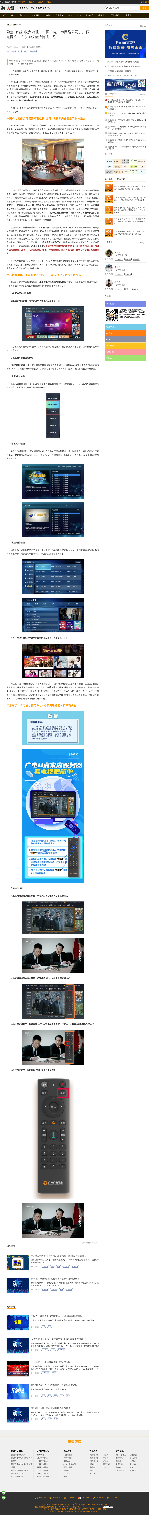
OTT (70, 15)
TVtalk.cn (66, 1473)
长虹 (55, 1396)
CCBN (53, 1350)
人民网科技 (94, 1461)
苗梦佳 (118, 252)
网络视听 (128, 259)
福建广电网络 (42, 1473)
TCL (61, 1396)
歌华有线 (40, 1455)
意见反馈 (98, 1498)
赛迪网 (105, 1458)
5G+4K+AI (119, 259)
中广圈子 (83, 1498)
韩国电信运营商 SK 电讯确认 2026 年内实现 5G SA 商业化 (126, 108)
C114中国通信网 (69, 1464)
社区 (49, 2)
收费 (14, 51)
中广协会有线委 (17, 1477)
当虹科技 (119, 1467)
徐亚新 (118, 282)
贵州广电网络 (42, 1461)
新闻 (15, 25)
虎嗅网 (105, 1461)
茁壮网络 (119, 1461)
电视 (8, 51)
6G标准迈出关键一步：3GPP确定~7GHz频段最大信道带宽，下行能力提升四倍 (126, 101)
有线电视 (66, 1266)
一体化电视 (45, 1373)
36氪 (105, 1467)
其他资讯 (90, 15)
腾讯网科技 (94, 1458)
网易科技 (93, 1467)
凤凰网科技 (94, 1455)
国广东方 (45, 1350)
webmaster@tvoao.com (89, 1507)
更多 (143, 26)
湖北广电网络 (42, 1458)
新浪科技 (93, 1464)
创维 (43, 1396)
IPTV (79, 15)
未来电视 (119, 1458)
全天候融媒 (114, 15)
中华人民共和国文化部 (20, 1470)
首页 (4, 15)
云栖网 (66, 1470)
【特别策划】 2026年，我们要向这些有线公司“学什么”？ (126, 114)
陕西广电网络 (42, 1467)
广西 (26, 51)
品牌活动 (24, 15)
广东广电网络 (42, 1470)
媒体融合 (136, 259)
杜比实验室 (120, 1470)
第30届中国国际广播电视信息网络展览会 (123, 66)
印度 (49, 1419)
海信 (49, 1396)
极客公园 (93, 1473)
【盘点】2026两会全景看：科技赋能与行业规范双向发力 (126, 148)
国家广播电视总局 (18, 1455)
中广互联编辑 (120, 270)
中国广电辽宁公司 (44, 1477)
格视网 (31, 2)
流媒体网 (66, 1461)
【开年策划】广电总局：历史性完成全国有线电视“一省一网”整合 (126, 128)
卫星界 (40, 2)
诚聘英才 (54, 1498)
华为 (133, 1467)
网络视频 (59, 15)
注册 (147, 2)
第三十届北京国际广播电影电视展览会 (122, 75)
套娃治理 (34, 51)
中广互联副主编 (121, 255)
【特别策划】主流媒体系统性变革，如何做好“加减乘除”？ (126, 121)
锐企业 (101, 15)
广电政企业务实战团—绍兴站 (119, 71)
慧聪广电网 (67, 1467)
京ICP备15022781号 (99, 1505)
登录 (142, 2)
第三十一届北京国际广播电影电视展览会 (123, 62)
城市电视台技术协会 (19, 1473)
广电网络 (36, 15)
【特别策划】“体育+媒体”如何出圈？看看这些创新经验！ (126, 141)
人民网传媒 (67, 1455)
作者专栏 (128, 15)
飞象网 (105, 1455)
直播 (52, 1266)
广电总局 (45, 1266)
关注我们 (112, 1498)
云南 (20, 51)
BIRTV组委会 (121, 1455)
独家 (13, 15)
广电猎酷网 (67, 1458)
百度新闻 (106, 1464)
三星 (43, 1327)
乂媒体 (66, 1477)
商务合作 (69, 1498)
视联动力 (133, 1470)
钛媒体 (92, 1470)
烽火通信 (133, 1458)
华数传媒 (54, 1289)
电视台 (48, 15)
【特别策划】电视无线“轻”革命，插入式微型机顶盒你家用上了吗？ (126, 134)
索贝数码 (119, 1464)
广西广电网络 (42, 1464)
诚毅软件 (133, 1461)
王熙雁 (118, 267)
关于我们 (40, 1498)
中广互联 (21, 2)
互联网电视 (61, 1350)
